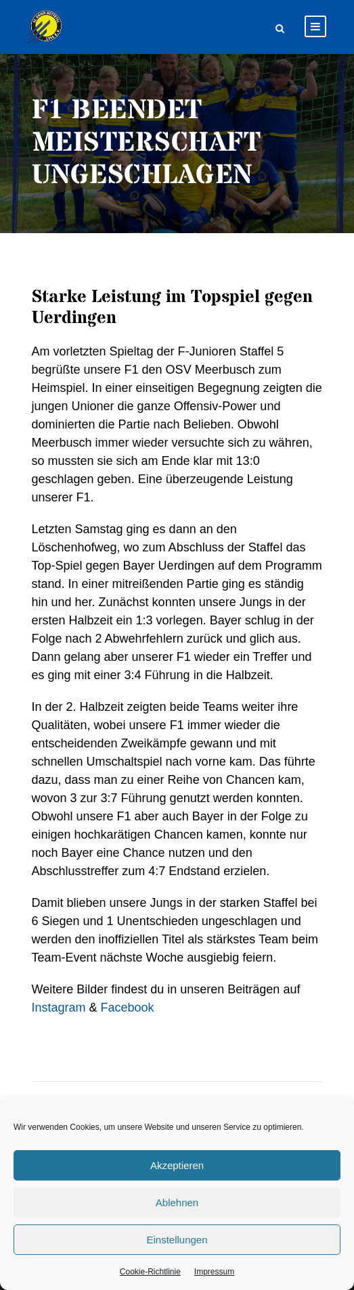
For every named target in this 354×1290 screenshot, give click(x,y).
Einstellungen (176, 1239)
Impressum (214, 1271)
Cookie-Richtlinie (150, 1271)
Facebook (127, 1007)
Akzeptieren (177, 1165)
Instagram (59, 1007)
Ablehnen (177, 1202)
